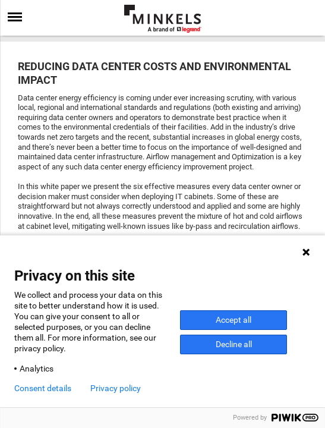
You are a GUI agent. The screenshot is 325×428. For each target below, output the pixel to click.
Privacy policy (115, 388)
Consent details (42, 388)
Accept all (233, 320)
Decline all (234, 344)
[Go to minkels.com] (162, 19)
